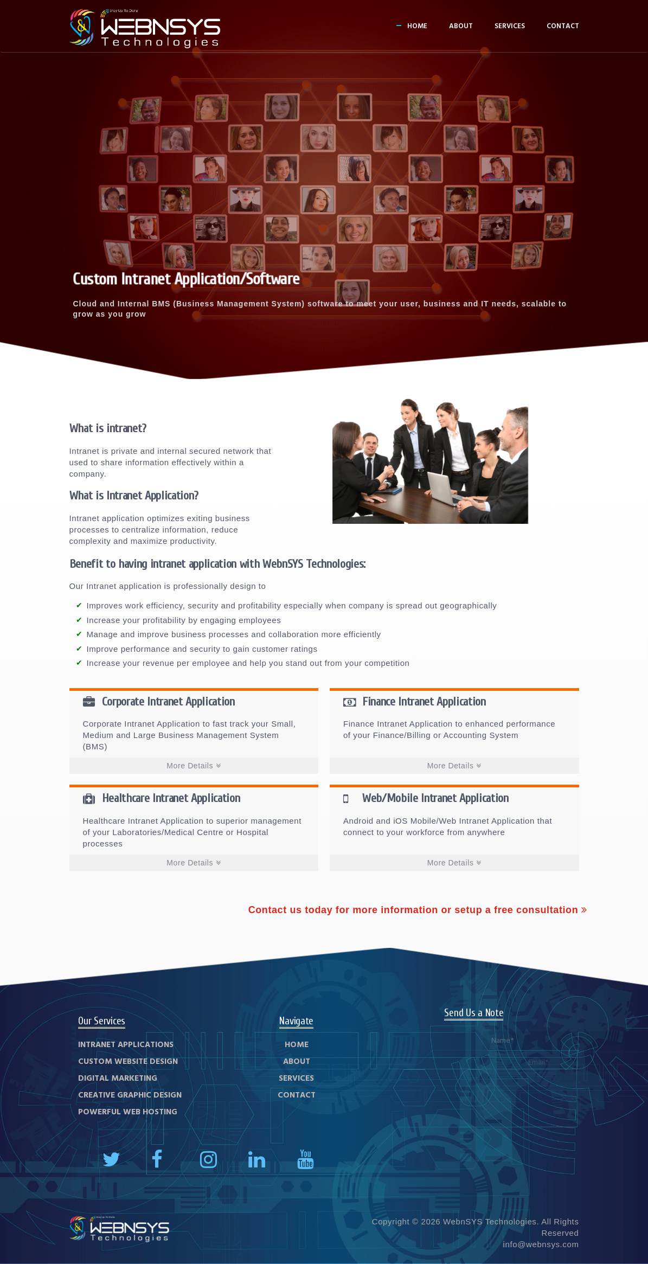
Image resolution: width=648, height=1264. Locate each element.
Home (417, 26)
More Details (193, 765)
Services (510, 26)
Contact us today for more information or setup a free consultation (417, 909)
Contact (563, 26)
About (461, 26)
